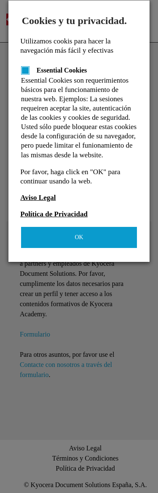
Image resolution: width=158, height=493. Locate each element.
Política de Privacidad (54, 214)
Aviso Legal (38, 198)
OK (79, 237)
